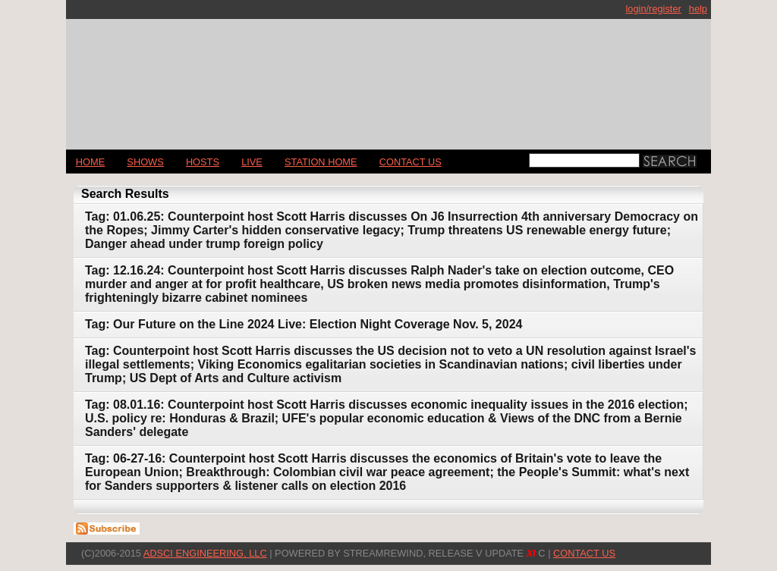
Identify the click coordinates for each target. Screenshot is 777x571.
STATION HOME (321, 162)
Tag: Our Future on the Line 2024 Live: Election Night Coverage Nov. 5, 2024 (303, 324)
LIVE (252, 162)
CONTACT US (410, 162)
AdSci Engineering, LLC (205, 553)
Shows (145, 162)
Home (90, 162)
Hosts (202, 162)
